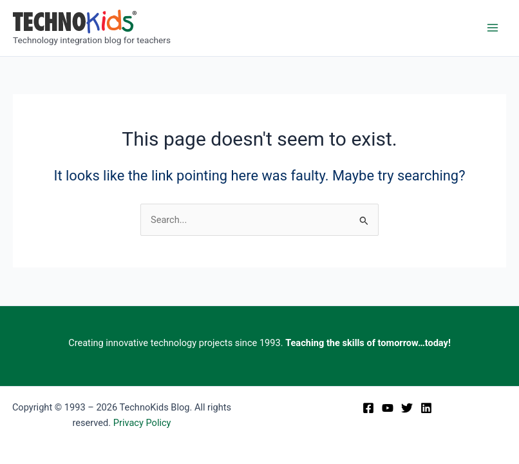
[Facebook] (368, 408)
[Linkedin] (426, 408)
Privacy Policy (142, 423)
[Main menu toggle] (492, 27)
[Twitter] (407, 408)
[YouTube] (387, 408)
